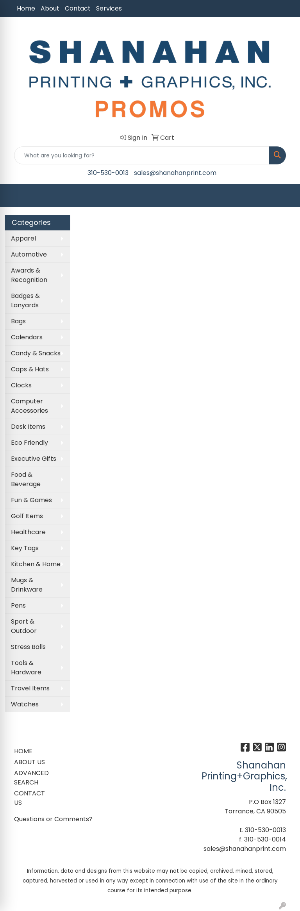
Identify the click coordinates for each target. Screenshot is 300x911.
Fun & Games (31, 500)
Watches (25, 704)
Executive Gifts (33, 458)
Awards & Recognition (29, 275)
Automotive (29, 254)
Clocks (21, 385)
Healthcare (28, 532)
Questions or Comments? (53, 819)
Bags (18, 321)
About (50, 8)
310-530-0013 (108, 172)
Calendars (27, 337)
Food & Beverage (26, 479)
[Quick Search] (142, 155)
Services (109, 8)
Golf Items (27, 516)
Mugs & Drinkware (27, 585)
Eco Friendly (29, 442)
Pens (18, 605)
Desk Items (28, 426)
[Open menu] (284, 195)
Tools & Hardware (26, 667)
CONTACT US (29, 798)
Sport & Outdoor (24, 626)
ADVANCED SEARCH (31, 777)
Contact (78, 8)
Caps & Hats (30, 369)
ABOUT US (29, 762)
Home (26, 8)
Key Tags (25, 548)
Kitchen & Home (36, 564)
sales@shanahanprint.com (175, 172)
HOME (23, 751)
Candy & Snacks (36, 353)
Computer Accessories (29, 406)
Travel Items (30, 688)
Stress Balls (28, 646)
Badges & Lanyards (25, 300)
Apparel (23, 238)
